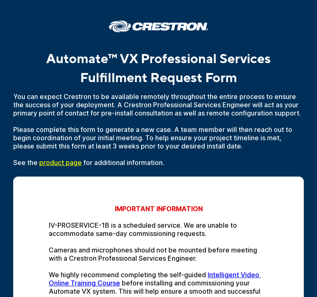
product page (60, 162)
